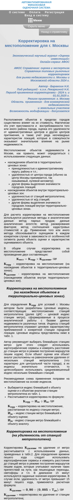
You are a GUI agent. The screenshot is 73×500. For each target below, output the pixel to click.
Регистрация (54, 12)
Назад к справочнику (54, 31)
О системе (17, 12)
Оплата (34, 12)
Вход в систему (37, 15)
